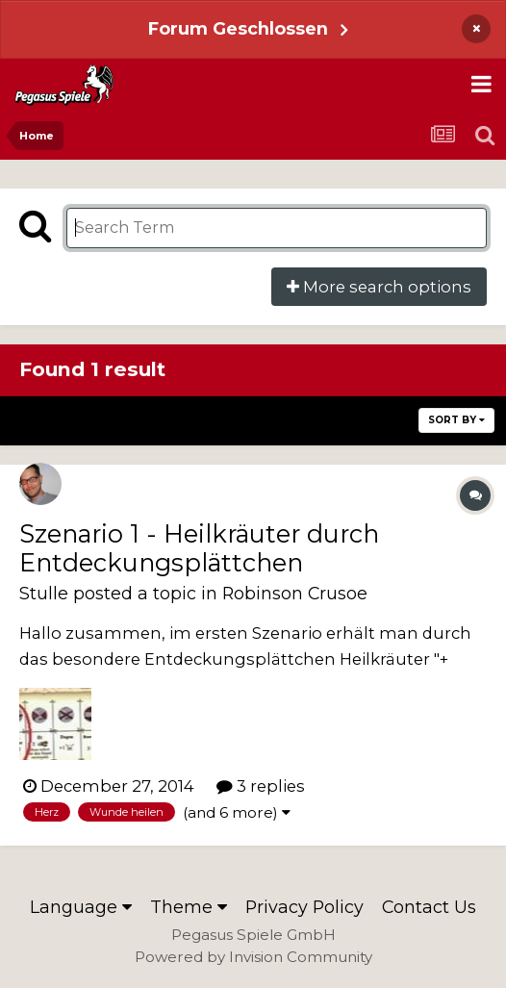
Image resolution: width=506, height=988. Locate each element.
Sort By (456, 420)
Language (81, 907)
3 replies (260, 786)
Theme (188, 907)
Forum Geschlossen (238, 28)
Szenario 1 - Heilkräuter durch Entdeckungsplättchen (199, 548)
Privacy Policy (304, 907)
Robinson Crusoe (294, 593)
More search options (379, 286)
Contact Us (429, 907)
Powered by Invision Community (253, 957)
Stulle (43, 593)
